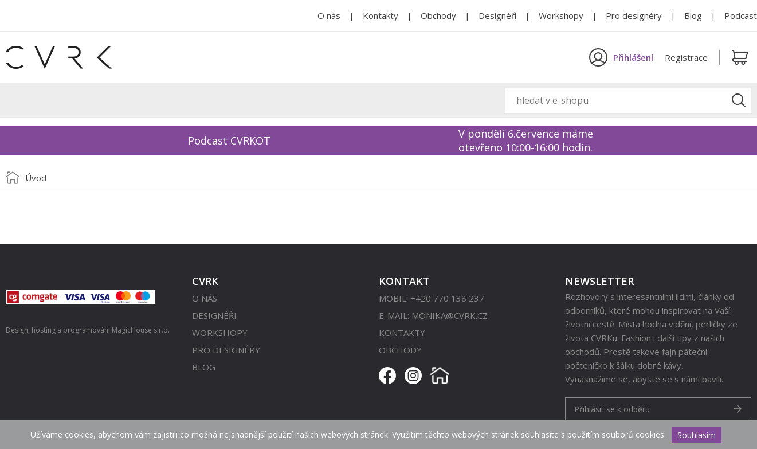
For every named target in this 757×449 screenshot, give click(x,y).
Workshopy (561, 15)
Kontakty (380, 15)
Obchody (438, 15)
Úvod (35, 177)
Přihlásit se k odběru (612, 409)
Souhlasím (696, 435)
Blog (693, 15)
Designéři (497, 15)
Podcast (740, 15)
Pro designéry (634, 15)
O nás (328, 15)
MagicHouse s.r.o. (141, 330)
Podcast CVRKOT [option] (229, 140)
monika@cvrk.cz (449, 315)
